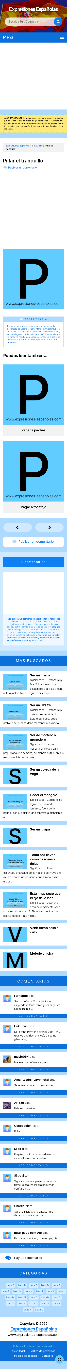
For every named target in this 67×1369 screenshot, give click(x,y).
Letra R (10, 1311)
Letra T (33, 1311)
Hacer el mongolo (43, 803)
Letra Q (57, 1305)
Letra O (34, 1305)
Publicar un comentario (22, 175)
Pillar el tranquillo (23, 169)
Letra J (50, 1299)
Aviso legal (18, 1359)
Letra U (45, 1311)
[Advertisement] (33, 84)
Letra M (10, 1305)
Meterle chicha (41, 961)
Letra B (22, 1293)
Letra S (21, 1311)
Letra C (33, 1293)
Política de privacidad (42, 1359)
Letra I (39, 1299)
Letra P (45, 1305)
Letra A (10, 1293)
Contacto (47, 1363)
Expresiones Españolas (34, 12)
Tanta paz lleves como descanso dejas (42, 867)
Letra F (5, 1299)
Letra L (61, 1299)
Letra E (56, 1293)
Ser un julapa (40, 837)
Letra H (28, 1299)
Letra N (22, 1305)
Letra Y (27, 1317)
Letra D (45, 1293)
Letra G (17, 1299)
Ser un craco (40, 683)
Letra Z (39, 1317)
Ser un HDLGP (40, 713)
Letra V (56, 1311)
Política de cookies (25, 1363)
